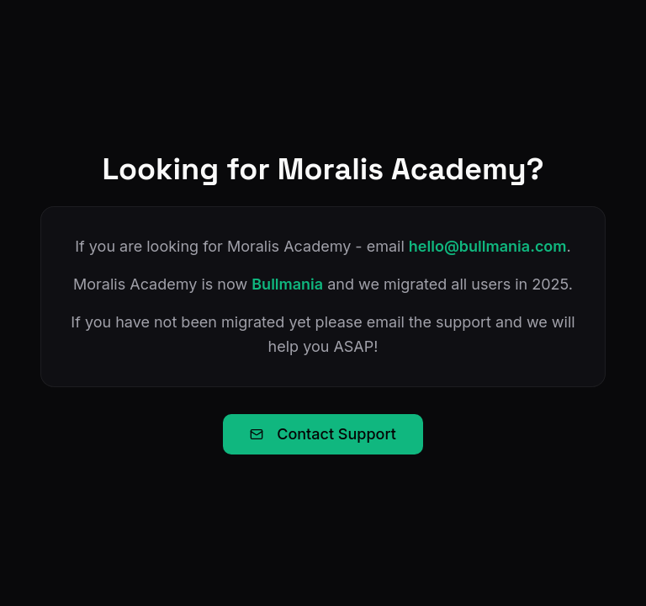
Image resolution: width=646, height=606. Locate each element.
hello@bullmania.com (488, 246)
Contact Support (323, 434)
